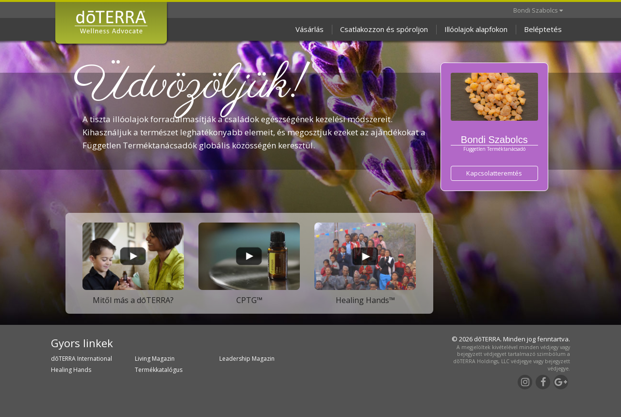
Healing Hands (71, 370)
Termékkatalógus (158, 370)
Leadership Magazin (247, 358)
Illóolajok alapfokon (475, 29)
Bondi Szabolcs (538, 10)
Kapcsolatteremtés (494, 173)
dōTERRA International (81, 358)
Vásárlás (309, 29)
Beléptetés (543, 29)
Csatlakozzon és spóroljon (384, 29)
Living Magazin (155, 358)
